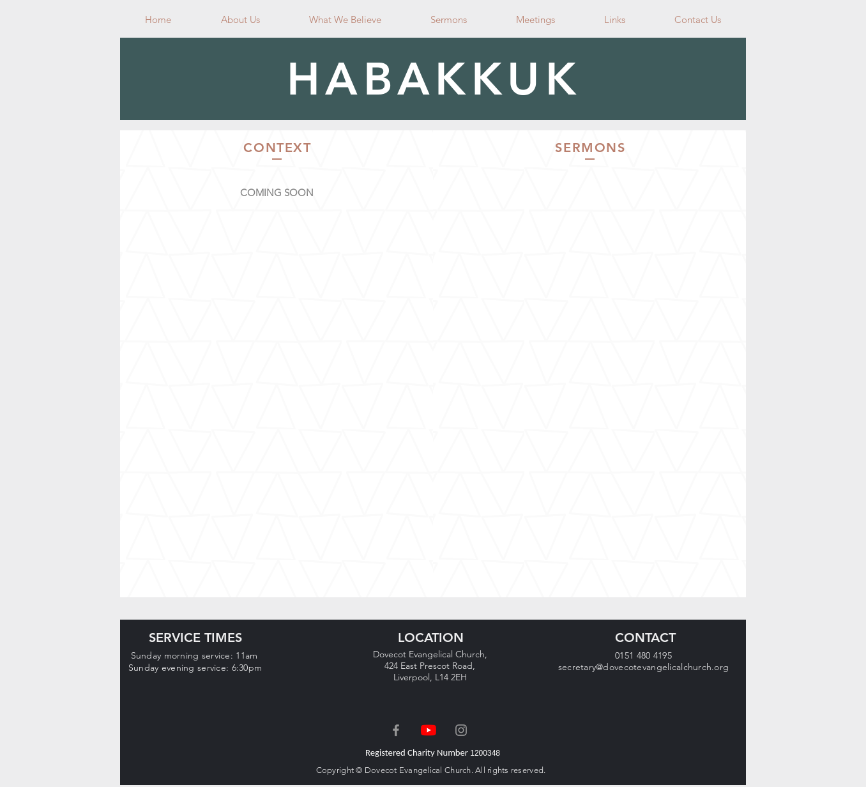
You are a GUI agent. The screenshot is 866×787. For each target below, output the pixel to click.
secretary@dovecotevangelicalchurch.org (643, 667)
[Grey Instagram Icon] (461, 730)
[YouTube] (428, 730)
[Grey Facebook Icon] (396, 730)
